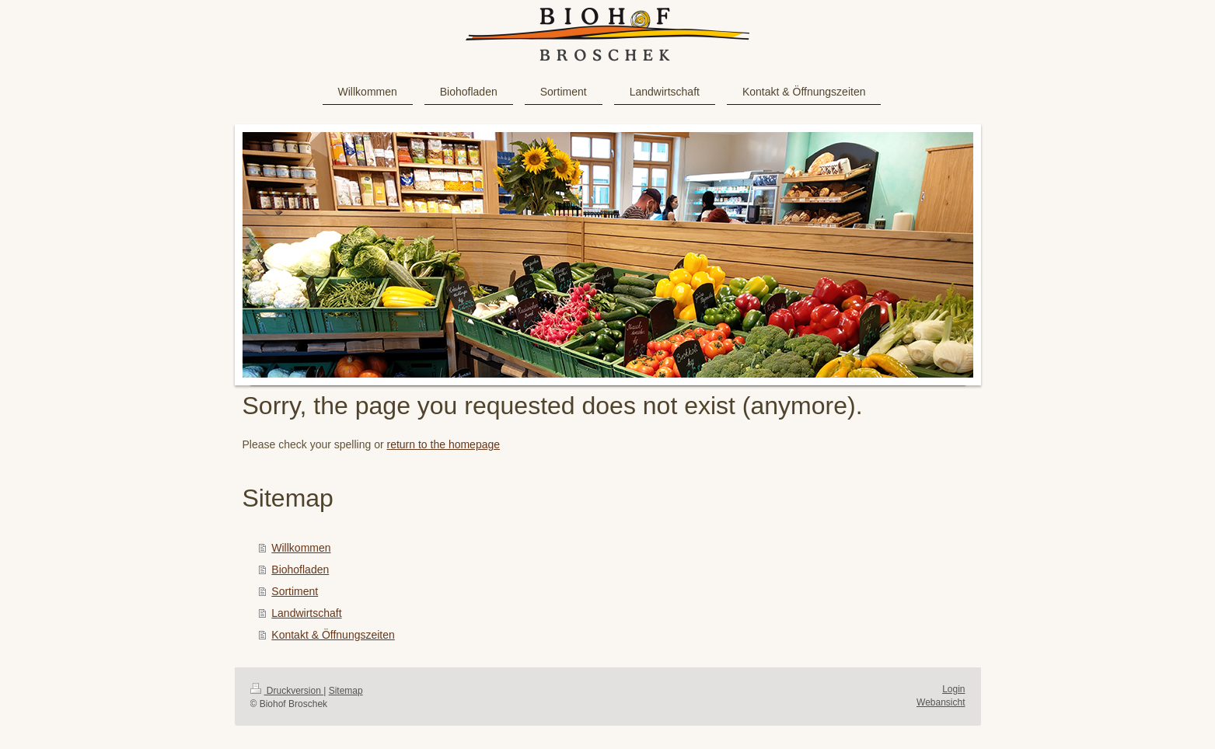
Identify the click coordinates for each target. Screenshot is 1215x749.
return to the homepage (444, 444)
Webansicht (940, 702)
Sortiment (294, 591)
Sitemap (346, 690)
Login (953, 689)
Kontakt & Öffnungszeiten (333, 635)
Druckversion (287, 690)
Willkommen (300, 548)
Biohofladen (300, 569)
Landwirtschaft (306, 613)
